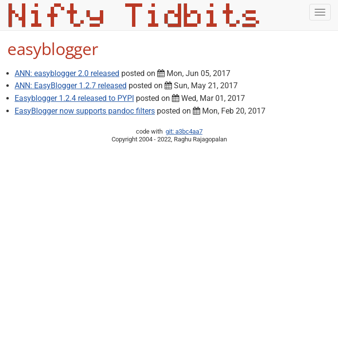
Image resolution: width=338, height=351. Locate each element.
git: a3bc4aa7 (184, 131)
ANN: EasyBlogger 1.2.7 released (71, 85)
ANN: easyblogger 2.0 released (67, 73)
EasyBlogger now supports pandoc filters (85, 111)
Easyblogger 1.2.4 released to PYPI (74, 98)
